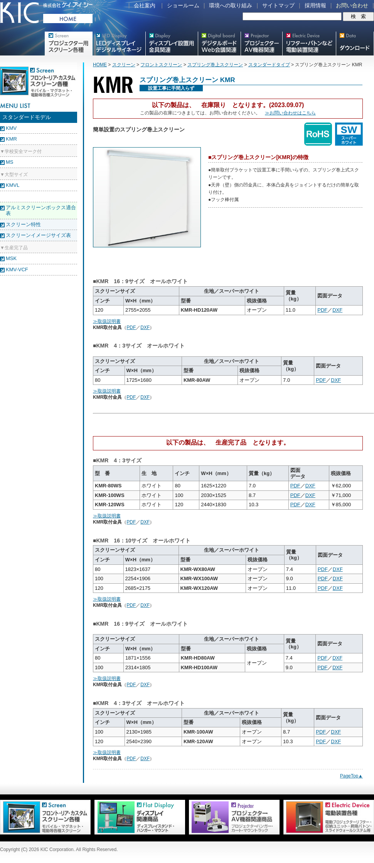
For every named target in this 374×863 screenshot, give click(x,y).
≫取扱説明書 (107, 321)
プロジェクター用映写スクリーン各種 (68, 43)
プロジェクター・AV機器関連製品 (261, 43)
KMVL (12, 185)
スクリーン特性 (23, 224)
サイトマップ (278, 5)
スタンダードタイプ (269, 64)
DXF (337, 310)
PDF (322, 310)
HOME (100, 64)
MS (9, 162)
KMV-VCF (17, 269)
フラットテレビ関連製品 (171, 43)
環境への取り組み (230, 5)
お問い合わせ (352, 5)
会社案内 (144, 5)
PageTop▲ (351, 776)
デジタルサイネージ (118, 43)
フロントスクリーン (161, 64)
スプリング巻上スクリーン (215, 64)
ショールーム (183, 5)
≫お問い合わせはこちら (290, 113)
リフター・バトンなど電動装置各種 (309, 43)
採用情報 (315, 5)
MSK (11, 258)
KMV (11, 128)
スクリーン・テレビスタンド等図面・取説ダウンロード (355, 43)
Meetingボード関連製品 (219, 43)
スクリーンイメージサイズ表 (38, 235)
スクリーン (123, 64)
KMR (11, 139)
